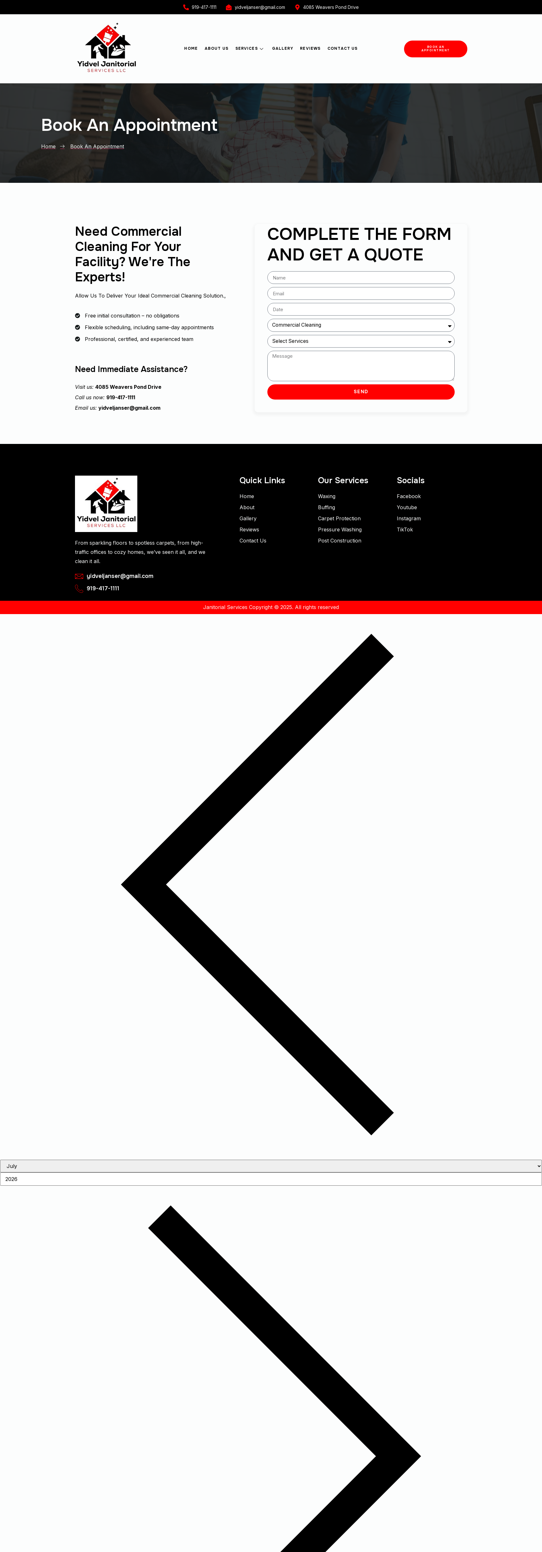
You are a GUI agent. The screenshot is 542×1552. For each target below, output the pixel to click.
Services (250, 48)
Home (192, 48)
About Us (217, 48)
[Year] (271, 1179)
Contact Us (341, 48)
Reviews (309, 48)
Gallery (282, 48)
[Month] (271, 1166)
